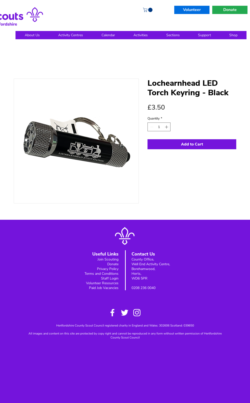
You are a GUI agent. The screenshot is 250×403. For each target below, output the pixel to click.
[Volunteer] (192, 10)
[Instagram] (137, 313)
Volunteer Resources (102, 283)
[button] (148, 10)
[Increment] (167, 127)
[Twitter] (125, 313)
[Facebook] (112, 313)
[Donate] (230, 10)
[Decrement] (151, 127)
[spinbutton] (159, 127)
